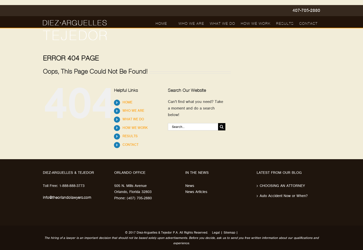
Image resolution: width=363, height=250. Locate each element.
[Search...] (193, 126)
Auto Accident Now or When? (284, 196)
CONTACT (130, 145)
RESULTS (130, 136)
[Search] (221, 126)
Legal (216, 232)
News (189, 186)
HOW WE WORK (135, 128)
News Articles (196, 192)
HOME (127, 102)
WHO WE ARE (133, 111)
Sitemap (229, 232)
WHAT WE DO (133, 119)
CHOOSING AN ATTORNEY (282, 186)
